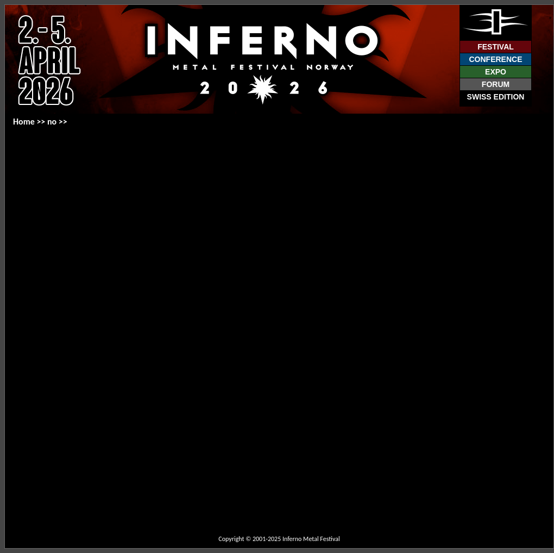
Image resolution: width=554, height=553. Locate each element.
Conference (495, 59)
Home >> (30, 121)
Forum (495, 84)
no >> (57, 121)
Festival (495, 46)
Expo (495, 71)
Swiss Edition (496, 96)
